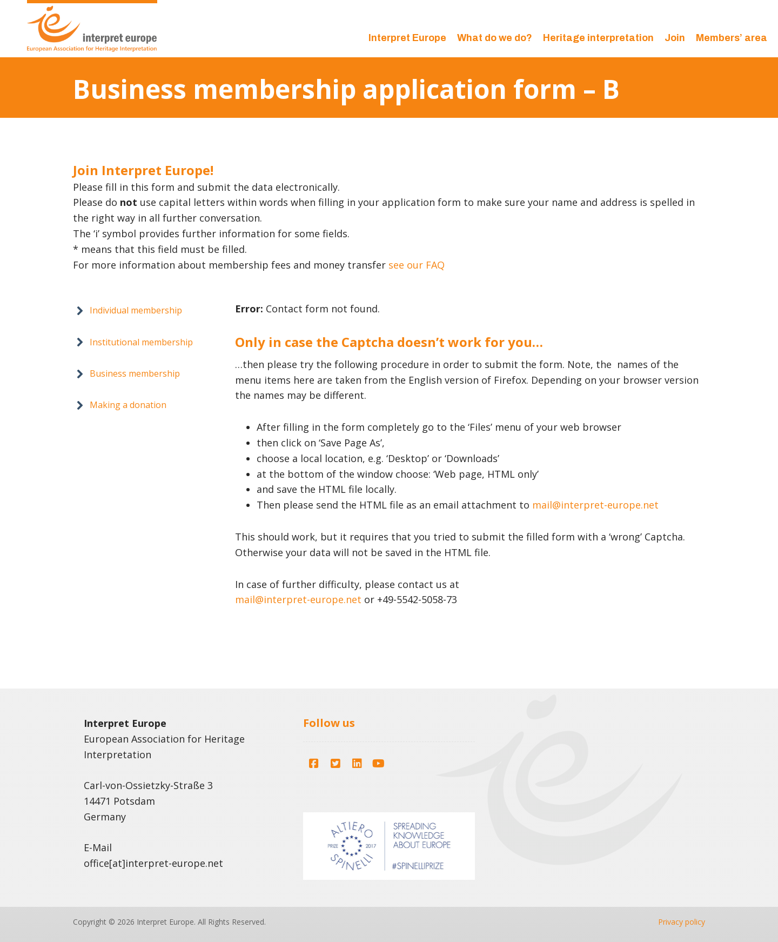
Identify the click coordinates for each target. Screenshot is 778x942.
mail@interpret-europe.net (595, 504)
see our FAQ (416, 264)
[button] (129, 310)
